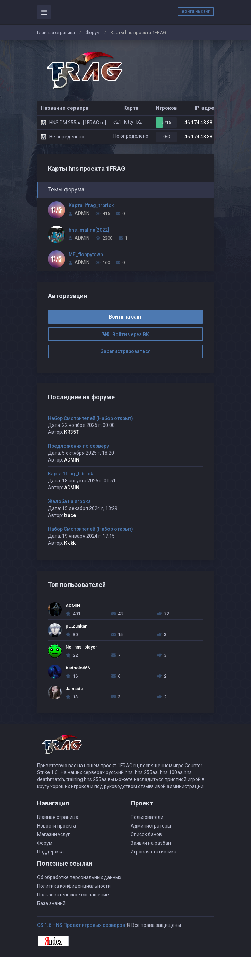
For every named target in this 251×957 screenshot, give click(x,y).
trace (70, 515)
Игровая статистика (153, 852)
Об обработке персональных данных (79, 877)
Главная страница (56, 32)
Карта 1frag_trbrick (91, 205)
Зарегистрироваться (126, 351)
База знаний (51, 903)
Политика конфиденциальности (74, 886)
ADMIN (82, 213)
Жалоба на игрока (69, 501)
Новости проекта (56, 826)
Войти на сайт (196, 11)
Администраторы (151, 826)
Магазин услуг (53, 834)
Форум (93, 32)
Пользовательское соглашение (73, 894)
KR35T (71, 432)
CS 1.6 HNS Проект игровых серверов (81, 925)
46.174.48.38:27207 (205, 137)
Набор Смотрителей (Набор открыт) (90, 418)
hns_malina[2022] (89, 230)
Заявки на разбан (151, 843)
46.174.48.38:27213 (205, 122)
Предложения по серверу (78, 446)
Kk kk (70, 543)
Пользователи (147, 817)
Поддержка (50, 852)
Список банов (146, 834)
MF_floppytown (86, 254)
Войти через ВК (125, 334)
